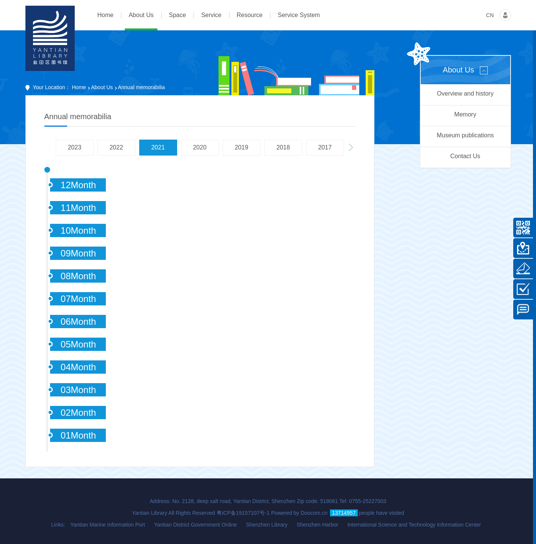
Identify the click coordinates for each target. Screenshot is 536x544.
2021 (158, 147)
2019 (241, 147)
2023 (75, 147)
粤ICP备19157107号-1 (243, 513)
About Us (102, 87)
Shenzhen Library (267, 525)
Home (79, 87)
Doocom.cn (314, 513)
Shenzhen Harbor (317, 525)
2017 (325, 147)
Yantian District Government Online (195, 525)
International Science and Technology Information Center (414, 525)
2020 (200, 147)
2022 (116, 147)
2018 (283, 147)
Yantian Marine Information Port (108, 525)
